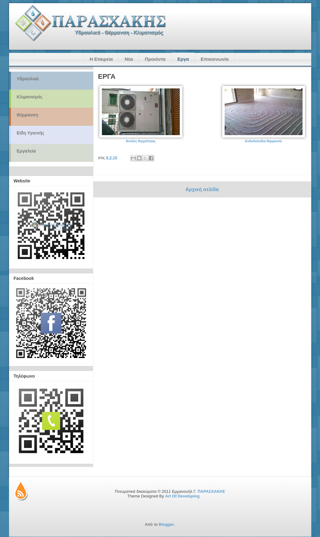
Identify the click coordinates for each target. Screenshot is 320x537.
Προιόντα (155, 59)
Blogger (166, 524)
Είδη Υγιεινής (31, 132)
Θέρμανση (27, 114)
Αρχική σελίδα (202, 189)
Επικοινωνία (215, 59)
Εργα (183, 59)
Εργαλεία (26, 150)
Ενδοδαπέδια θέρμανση (263, 141)
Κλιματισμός (30, 96)
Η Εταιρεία (101, 59)
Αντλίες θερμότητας (141, 141)
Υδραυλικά (28, 78)
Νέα (129, 59)
